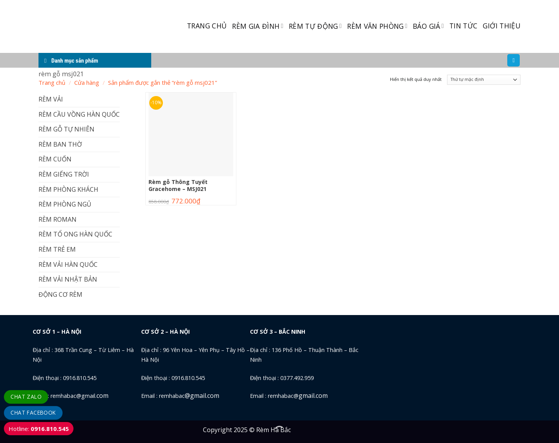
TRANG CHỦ (207, 25)
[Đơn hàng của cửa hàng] (484, 80)
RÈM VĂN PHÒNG (377, 26)
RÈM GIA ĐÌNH (257, 26)
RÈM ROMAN (57, 219)
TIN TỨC (463, 25)
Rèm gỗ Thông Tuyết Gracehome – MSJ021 (178, 186)
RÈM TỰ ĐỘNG (315, 26)
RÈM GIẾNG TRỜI (63, 174)
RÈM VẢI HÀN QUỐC (68, 264)
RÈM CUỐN (55, 159)
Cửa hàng (86, 82)
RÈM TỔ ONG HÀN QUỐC (75, 234)
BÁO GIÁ (428, 26)
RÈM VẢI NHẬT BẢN (67, 279)
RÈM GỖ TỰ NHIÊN (66, 129)
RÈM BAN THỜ (60, 144)
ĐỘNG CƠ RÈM (60, 294)
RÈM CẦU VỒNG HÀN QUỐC (79, 114)
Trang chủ (51, 82)
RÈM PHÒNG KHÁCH (68, 189)
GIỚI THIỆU (502, 25)
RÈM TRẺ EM (57, 249)
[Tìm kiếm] (513, 60)
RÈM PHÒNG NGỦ (64, 204)
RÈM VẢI (50, 99)
